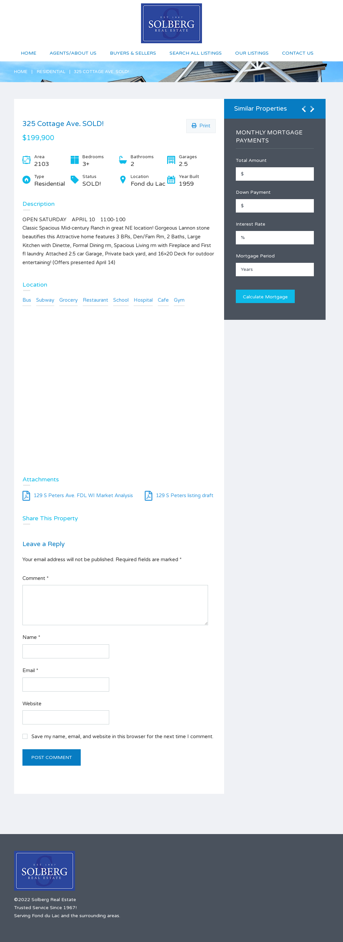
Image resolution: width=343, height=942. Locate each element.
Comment (35, 578)
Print (201, 126)
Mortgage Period (255, 256)
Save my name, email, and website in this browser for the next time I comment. (122, 736)
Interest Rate (250, 224)
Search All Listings (195, 53)
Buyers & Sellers (133, 53)
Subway (45, 300)
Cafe (163, 300)
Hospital (143, 300)
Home (28, 53)
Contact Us (298, 53)
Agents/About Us (73, 53)
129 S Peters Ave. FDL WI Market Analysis (77, 495)
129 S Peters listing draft (179, 495)
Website (32, 704)
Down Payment (253, 192)
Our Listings (252, 53)
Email (30, 670)
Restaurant (95, 300)
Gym (179, 300)
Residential (51, 71)
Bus (26, 300)
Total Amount (251, 160)
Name (31, 637)
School (121, 300)
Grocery (68, 300)
